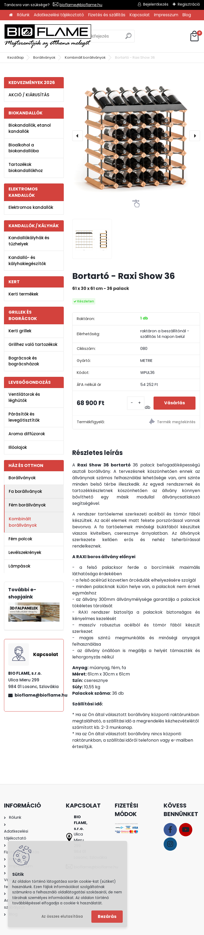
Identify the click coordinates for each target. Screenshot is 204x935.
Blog (186, 15)
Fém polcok (20, 539)
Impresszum (166, 15)
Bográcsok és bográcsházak (23, 361)
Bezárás (107, 916)
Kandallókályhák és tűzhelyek (28, 241)
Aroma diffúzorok (26, 434)
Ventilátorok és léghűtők (24, 397)
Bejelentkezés (155, 4)
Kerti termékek (23, 294)
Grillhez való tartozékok (32, 344)
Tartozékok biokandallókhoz (25, 167)
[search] (128, 38)
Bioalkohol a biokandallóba (23, 148)
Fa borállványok (25, 491)
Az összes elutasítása (62, 916)
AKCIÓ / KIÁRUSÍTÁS (28, 95)
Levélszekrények (24, 552)
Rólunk (23, 15)
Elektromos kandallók (30, 207)
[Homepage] (11, 15)
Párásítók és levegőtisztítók (24, 417)
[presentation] (77, 135)
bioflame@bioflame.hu (81, 4)
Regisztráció (189, 4)
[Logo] (48, 36)
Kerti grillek (19, 331)
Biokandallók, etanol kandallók (29, 128)
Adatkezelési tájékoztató (59, 15)
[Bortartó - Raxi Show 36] (136, 135)
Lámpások (19, 566)
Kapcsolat (140, 15)
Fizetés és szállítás (106, 15)
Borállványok (44, 57)
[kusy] (136, 403)
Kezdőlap (15, 57)
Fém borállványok (27, 505)
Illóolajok (17, 447)
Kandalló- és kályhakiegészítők (27, 260)
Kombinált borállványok (85, 57)
